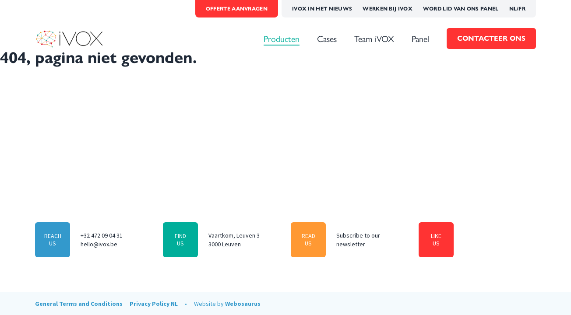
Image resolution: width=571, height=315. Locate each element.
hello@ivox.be (99, 244)
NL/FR (517, 8)
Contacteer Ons (491, 38)
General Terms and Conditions (79, 304)
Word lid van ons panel (461, 8)
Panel (420, 39)
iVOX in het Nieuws (322, 8)
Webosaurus (243, 304)
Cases (327, 39)
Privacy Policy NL (154, 304)
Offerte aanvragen (237, 8)
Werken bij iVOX (387, 8)
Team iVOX (374, 39)
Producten (282, 39)
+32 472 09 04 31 (102, 235)
